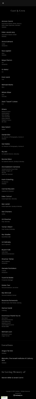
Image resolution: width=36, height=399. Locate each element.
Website (4, 27)
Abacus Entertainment (8, 254)
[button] (4, 3)
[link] (18, 395)
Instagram (4, 45)
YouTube (4, 96)
